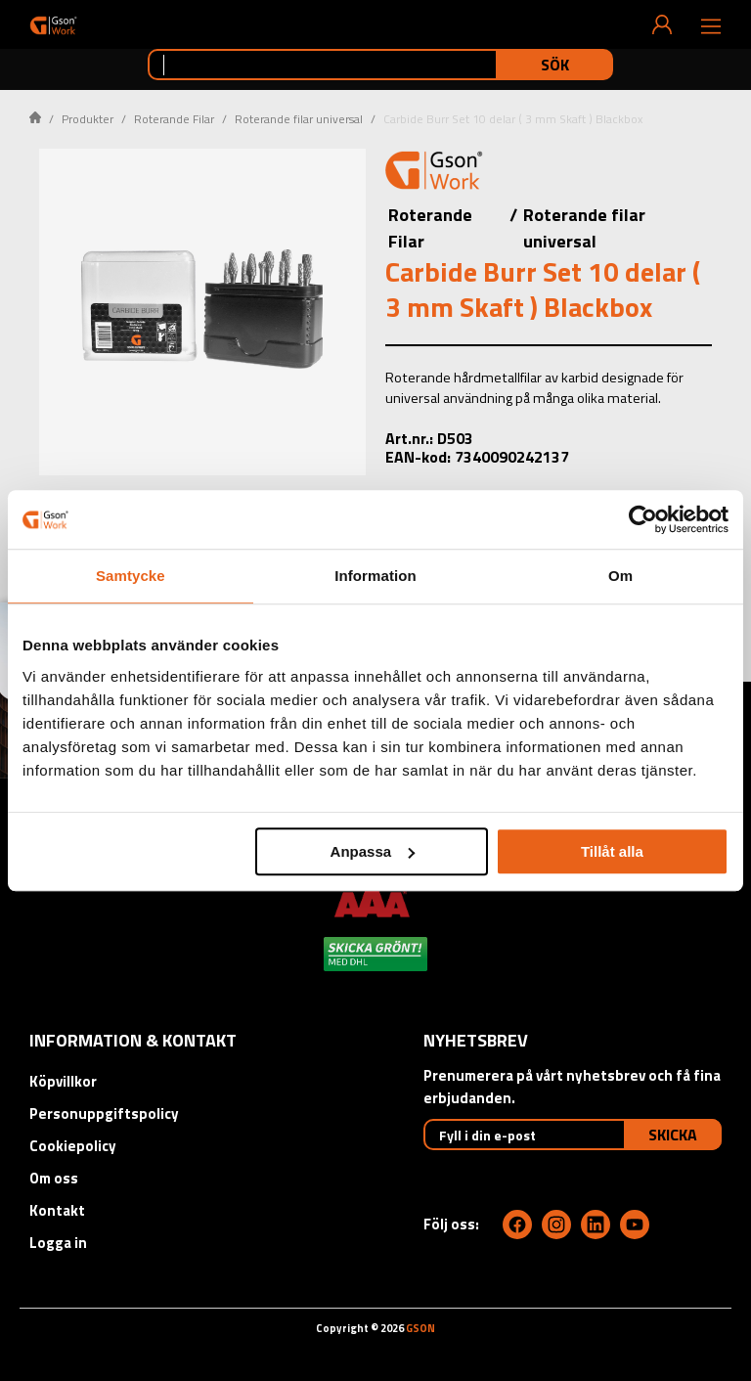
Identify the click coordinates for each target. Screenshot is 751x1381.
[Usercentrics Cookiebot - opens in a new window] (643, 519)
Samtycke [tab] (130, 575)
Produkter (87, 119)
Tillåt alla (612, 851)
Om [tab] (620, 575)
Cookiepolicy (72, 1146)
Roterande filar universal (299, 119)
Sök (555, 64)
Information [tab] (375, 575)
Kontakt (57, 1210)
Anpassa (373, 851)
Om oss (53, 1178)
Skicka (672, 1134)
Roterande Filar (174, 119)
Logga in (58, 1242)
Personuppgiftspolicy (104, 1113)
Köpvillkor (63, 1081)
